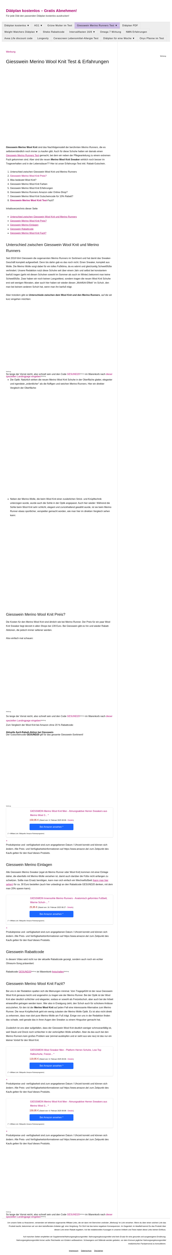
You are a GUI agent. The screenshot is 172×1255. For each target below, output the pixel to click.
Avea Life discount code (18, 38)
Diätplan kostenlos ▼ (16, 25)
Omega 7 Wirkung (110, 32)
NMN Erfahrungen (136, 32)
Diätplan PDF (130, 25)
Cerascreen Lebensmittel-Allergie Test (76, 38)
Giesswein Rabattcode (21, 229)
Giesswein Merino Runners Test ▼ (97, 25)
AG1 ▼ (38, 25)
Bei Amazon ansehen (51, 827)
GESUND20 (73, 374)
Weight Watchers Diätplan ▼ (21, 32)
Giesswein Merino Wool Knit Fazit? (28, 233)
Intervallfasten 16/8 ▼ (82, 32)
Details (70, 820)
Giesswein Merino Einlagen (24, 225)
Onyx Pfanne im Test (152, 38)
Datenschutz (86, 1251)
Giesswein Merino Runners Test (22, 155)
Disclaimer (98, 1251)
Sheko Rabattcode (53, 32)
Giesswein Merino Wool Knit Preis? (28, 176)
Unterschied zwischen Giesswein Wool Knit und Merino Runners (43, 216)
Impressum (73, 1251)
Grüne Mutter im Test (59, 25)
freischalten (58, 971)
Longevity (43, 38)
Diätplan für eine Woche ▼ (119, 38)
